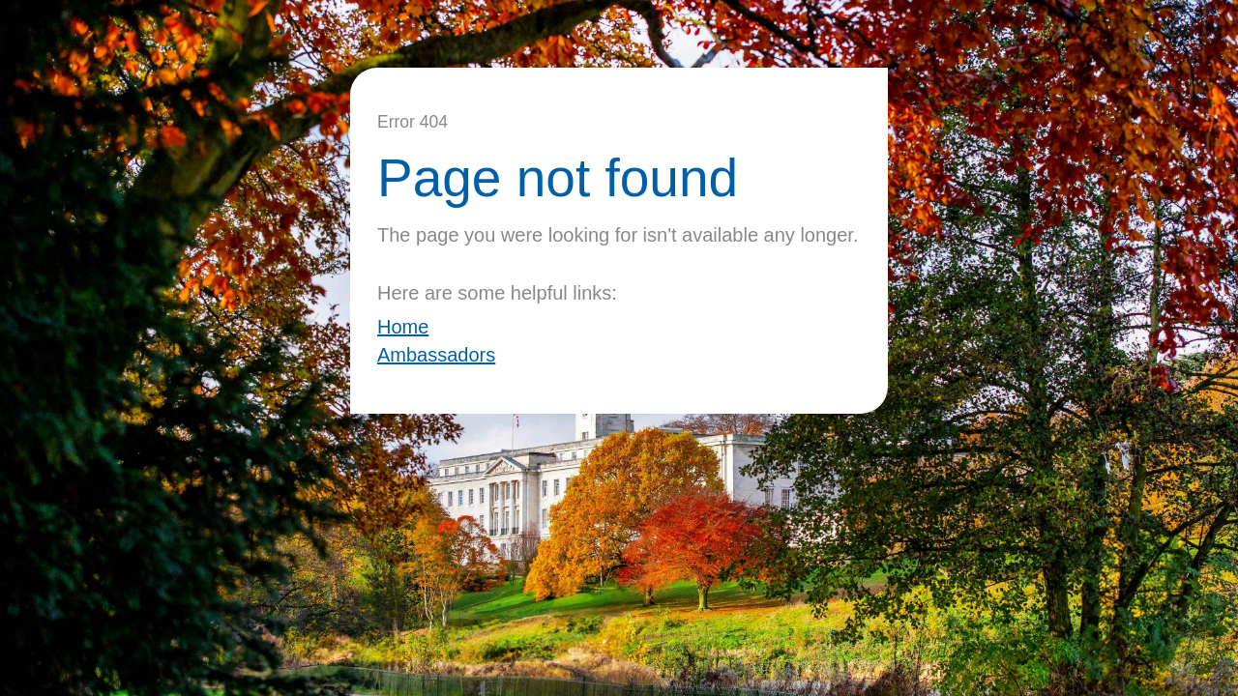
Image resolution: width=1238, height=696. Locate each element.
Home (402, 326)
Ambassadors (436, 354)
